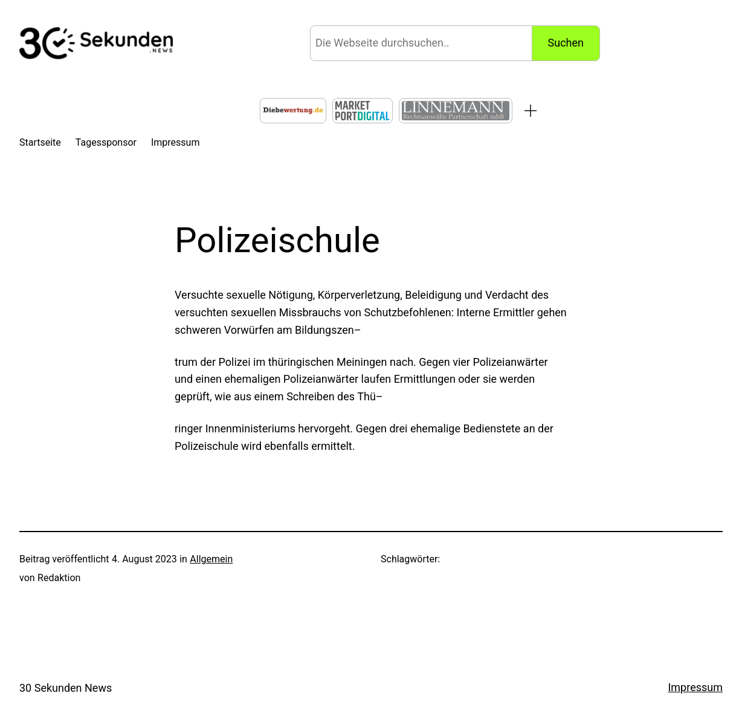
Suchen (566, 42)
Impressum (695, 687)
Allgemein (211, 559)
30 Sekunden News (65, 687)
